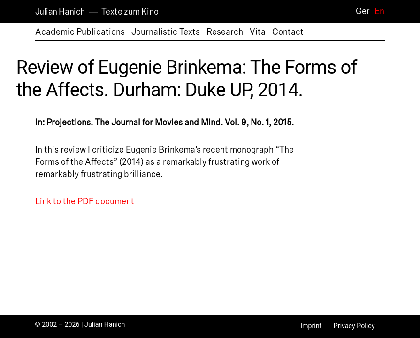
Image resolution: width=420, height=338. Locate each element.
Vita (258, 32)
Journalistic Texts (165, 32)
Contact (288, 32)
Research (224, 32)
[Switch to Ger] (360, 11)
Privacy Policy (354, 326)
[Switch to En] (377, 11)
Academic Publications (80, 32)
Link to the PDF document (84, 201)
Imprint (310, 326)
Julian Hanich (60, 11)
